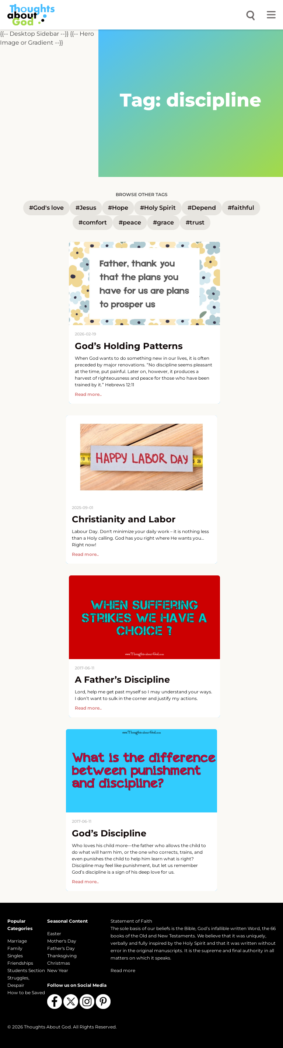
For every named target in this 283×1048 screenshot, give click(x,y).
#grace (163, 222)
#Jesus (86, 207)
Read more (123, 970)
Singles (15, 955)
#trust (195, 222)
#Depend (202, 207)
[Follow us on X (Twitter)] (70, 1001)
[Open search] (250, 14)
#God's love (46, 207)
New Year (57, 970)
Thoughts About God (47, 1027)
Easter (54, 933)
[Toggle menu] (271, 15)
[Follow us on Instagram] (87, 1001)
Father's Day (61, 948)
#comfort (92, 222)
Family (14, 948)
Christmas (58, 963)
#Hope (118, 207)
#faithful (241, 207)
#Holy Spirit (158, 207)
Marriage (17, 941)
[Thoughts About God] (31, 14)
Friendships (20, 963)
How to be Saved (26, 992)
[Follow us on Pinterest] (103, 1001)
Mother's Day (61, 941)
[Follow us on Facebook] (54, 1001)
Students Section (26, 970)
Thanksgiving (62, 955)
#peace (130, 222)
